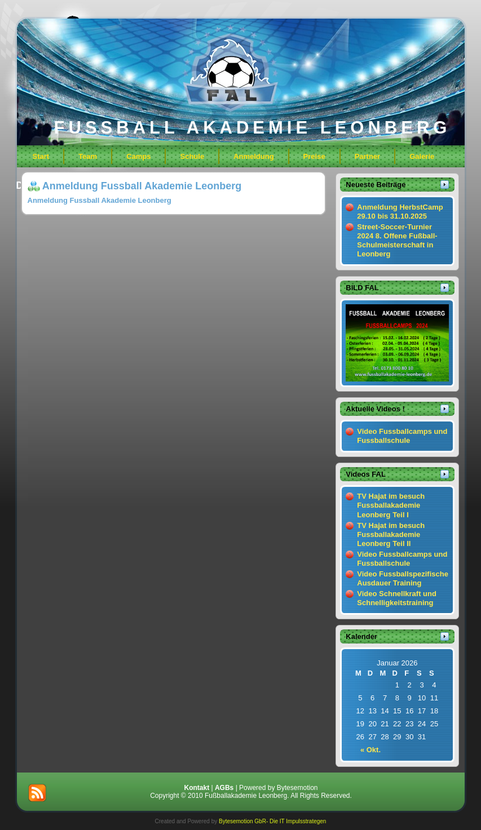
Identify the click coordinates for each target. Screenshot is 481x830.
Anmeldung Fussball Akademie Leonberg (141, 186)
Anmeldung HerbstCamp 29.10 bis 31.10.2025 (400, 211)
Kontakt (196, 788)
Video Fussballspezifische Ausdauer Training (402, 578)
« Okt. (370, 749)
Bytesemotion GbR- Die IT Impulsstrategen (272, 821)
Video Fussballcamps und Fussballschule (402, 436)
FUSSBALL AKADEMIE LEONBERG (252, 127)
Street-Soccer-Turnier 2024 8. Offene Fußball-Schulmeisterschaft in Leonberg (397, 241)
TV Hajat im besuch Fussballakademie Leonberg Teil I (391, 505)
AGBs (224, 788)
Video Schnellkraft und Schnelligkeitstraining (396, 598)
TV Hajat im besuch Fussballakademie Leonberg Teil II (391, 534)
